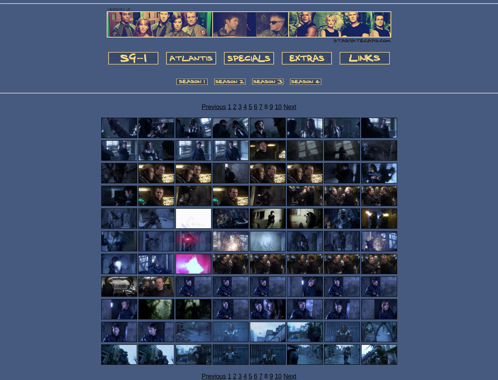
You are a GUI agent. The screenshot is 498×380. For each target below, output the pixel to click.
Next (289, 107)
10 (278, 107)
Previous (214, 107)
